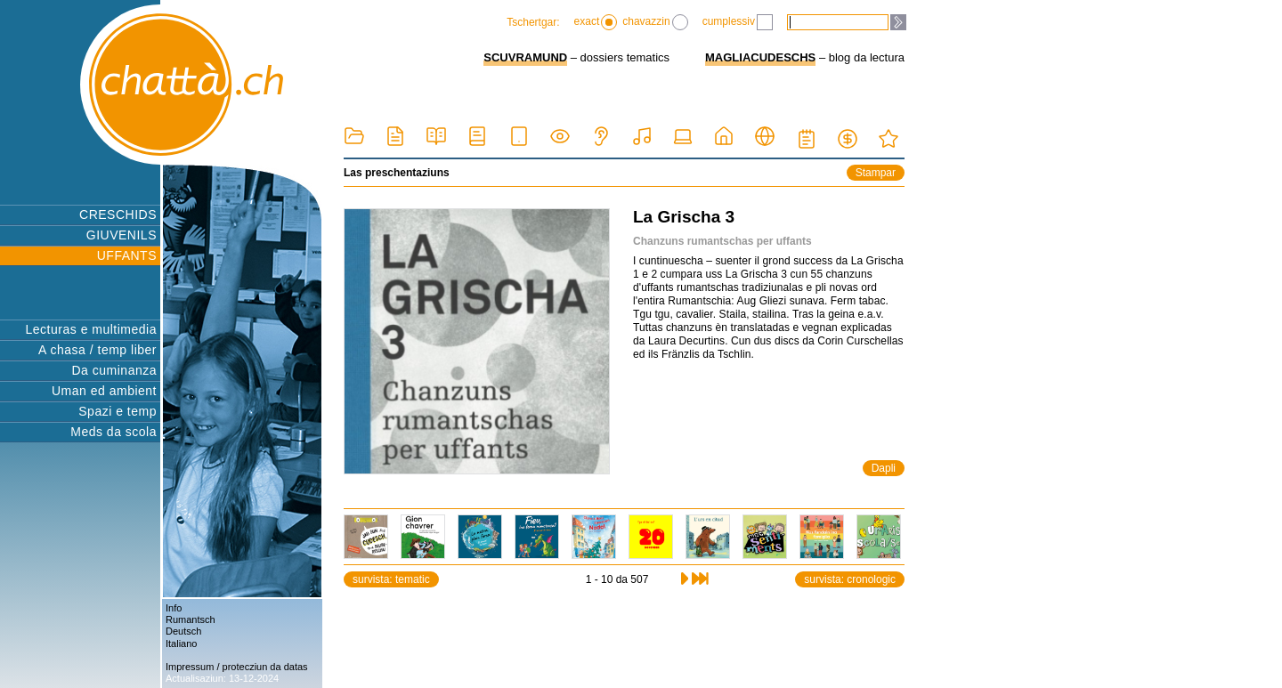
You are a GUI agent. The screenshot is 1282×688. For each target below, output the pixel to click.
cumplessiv (737, 22)
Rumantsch (190, 619)
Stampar (876, 172)
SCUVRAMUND (525, 57)
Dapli (884, 468)
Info (174, 608)
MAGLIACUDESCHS (760, 57)
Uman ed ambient (104, 391)
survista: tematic (391, 579)
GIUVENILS (121, 235)
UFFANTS (127, 255)
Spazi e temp (117, 411)
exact (596, 22)
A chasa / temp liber (97, 350)
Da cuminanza (115, 370)
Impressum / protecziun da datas (237, 666)
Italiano (181, 643)
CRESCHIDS (118, 214)
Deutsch (183, 631)
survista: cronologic (850, 579)
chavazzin (654, 22)
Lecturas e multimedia (91, 329)
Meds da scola (113, 432)
